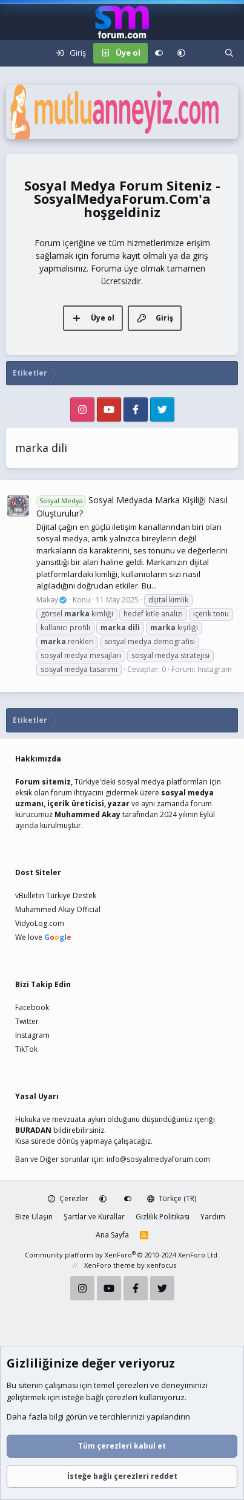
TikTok (26, 1049)
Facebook (32, 1007)
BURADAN (33, 1130)
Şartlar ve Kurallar (94, 1216)
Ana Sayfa (112, 1235)
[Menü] (15, 53)
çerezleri (132, 1385)
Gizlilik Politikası (163, 1216)
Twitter (27, 1021)
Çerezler (68, 1198)
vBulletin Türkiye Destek (55, 895)
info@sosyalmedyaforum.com (158, 1159)
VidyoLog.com (39, 923)
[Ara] (229, 53)
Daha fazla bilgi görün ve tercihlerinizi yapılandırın (98, 1417)
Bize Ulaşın (34, 1216)
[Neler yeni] (205, 53)
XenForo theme (109, 1265)
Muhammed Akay (87, 814)
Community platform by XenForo (122, 1254)
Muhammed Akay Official (58, 909)
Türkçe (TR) (171, 1198)
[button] (181, 53)
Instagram (214, 669)
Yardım (212, 1216)
